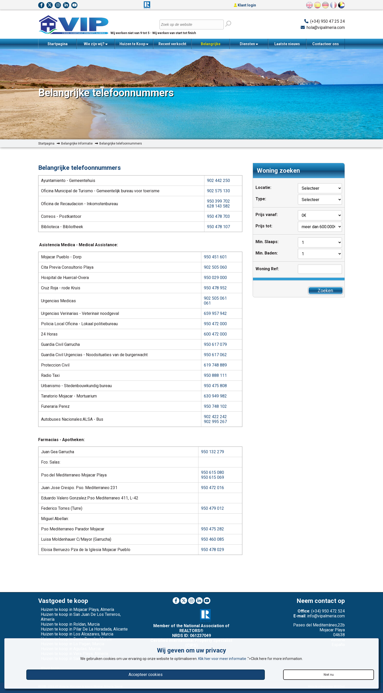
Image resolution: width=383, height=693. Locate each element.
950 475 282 (212, 529)
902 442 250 (218, 180)
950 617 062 (215, 354)
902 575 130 (218, 190)
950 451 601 (215, 256)
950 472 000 (215, 323)
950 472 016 (212, 487)
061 (207, 303)
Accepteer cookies (146, 674)
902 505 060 (215, 267)
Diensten (249, 44)
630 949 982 (215, 396)
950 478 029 (212, 549)
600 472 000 (215, 334)
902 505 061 (215, 298)
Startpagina (57, 44)
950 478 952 (215, 287)
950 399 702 (218, 201)
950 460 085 (212, 539)
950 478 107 (218, 226)
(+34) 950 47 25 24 (327, 21)
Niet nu (329, 674)
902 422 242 (215, 416)
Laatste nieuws (287, 44)
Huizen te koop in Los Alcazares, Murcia (77, 634)
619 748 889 (215, 365)
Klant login (245, 5)
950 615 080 (212, 472)
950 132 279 (212, 451)
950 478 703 (218, 216)
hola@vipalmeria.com (326, 27)
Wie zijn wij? (96, 44)
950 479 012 (212, 508)
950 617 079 (215, 344)
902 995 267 (215, 421)
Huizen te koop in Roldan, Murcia (70, 624)
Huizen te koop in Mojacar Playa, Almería (77, 609)
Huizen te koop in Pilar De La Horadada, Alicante (84, 629)
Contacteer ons (325, 44)
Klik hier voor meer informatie (222, 659)
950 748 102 (215, 406)
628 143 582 (218, 206)
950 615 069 (212, 477)
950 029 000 (215, 277)
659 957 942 (215, 313)
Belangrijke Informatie (210, 45)
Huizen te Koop (133, 44)
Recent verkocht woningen (172, 45)
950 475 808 (215, 385)
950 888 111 (215, 375)
